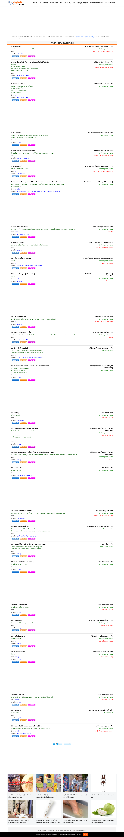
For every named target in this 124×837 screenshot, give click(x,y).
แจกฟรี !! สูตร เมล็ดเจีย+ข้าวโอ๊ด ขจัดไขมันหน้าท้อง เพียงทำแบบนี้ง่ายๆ (19, 796)
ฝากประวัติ (54, 2)
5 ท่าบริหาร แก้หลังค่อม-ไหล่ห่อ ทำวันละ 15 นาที (102, 796)
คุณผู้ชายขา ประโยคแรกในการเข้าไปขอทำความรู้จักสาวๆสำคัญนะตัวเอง (18, 821)
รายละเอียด (23, 56)
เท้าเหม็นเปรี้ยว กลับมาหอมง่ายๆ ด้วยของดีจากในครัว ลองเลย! (75, 821)
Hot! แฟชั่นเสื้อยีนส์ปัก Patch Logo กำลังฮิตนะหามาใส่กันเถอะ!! (75, 796)
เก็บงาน (32, 56)
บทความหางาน (65, 2)
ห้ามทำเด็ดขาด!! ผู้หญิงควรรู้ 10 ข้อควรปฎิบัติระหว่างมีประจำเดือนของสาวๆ (46, 796)
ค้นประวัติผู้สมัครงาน (80, 2)
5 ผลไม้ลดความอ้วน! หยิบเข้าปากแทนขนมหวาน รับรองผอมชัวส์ (102, 821)
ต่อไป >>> (67, 744)
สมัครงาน (15, 56)
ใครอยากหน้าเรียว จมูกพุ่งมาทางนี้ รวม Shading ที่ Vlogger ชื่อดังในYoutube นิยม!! (48, 821)
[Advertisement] (62, 21)
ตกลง (85, 834)
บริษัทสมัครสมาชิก (96, 2)
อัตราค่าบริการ (110, 2)
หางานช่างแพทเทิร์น (26, 37)
